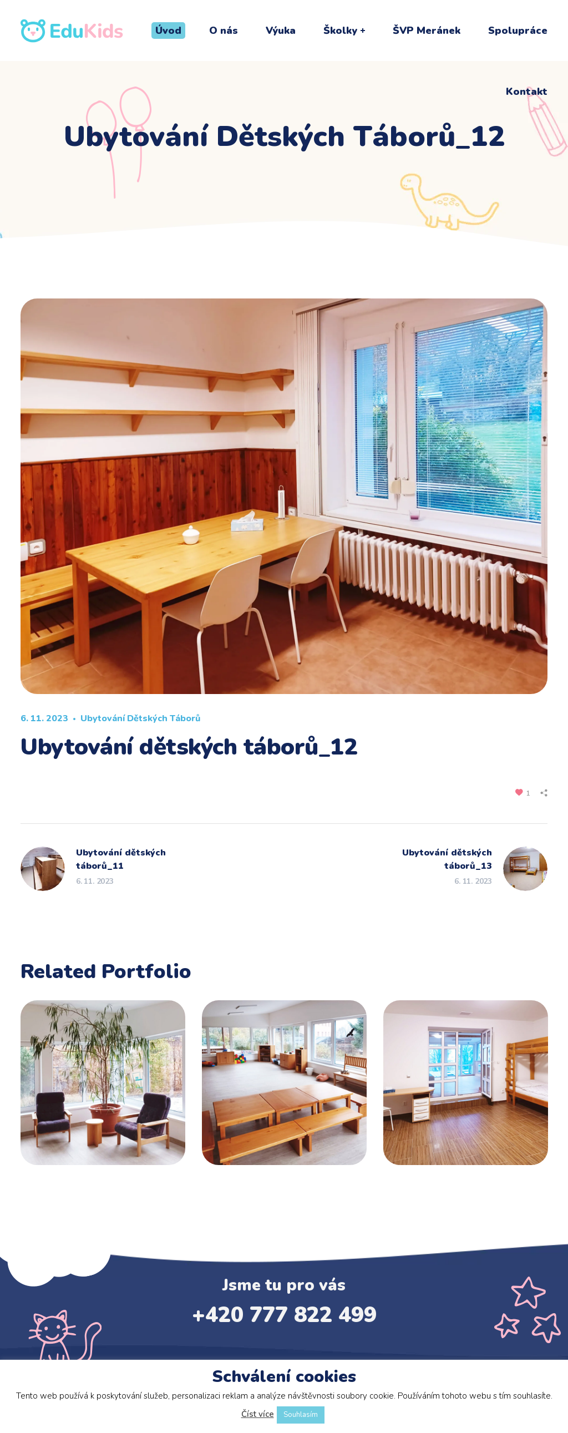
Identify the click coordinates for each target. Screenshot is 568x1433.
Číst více (257, 1414)
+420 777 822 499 (284, 1315)
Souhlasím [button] (300, 1415)
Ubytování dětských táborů (140, 718)
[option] (103, 1091)
